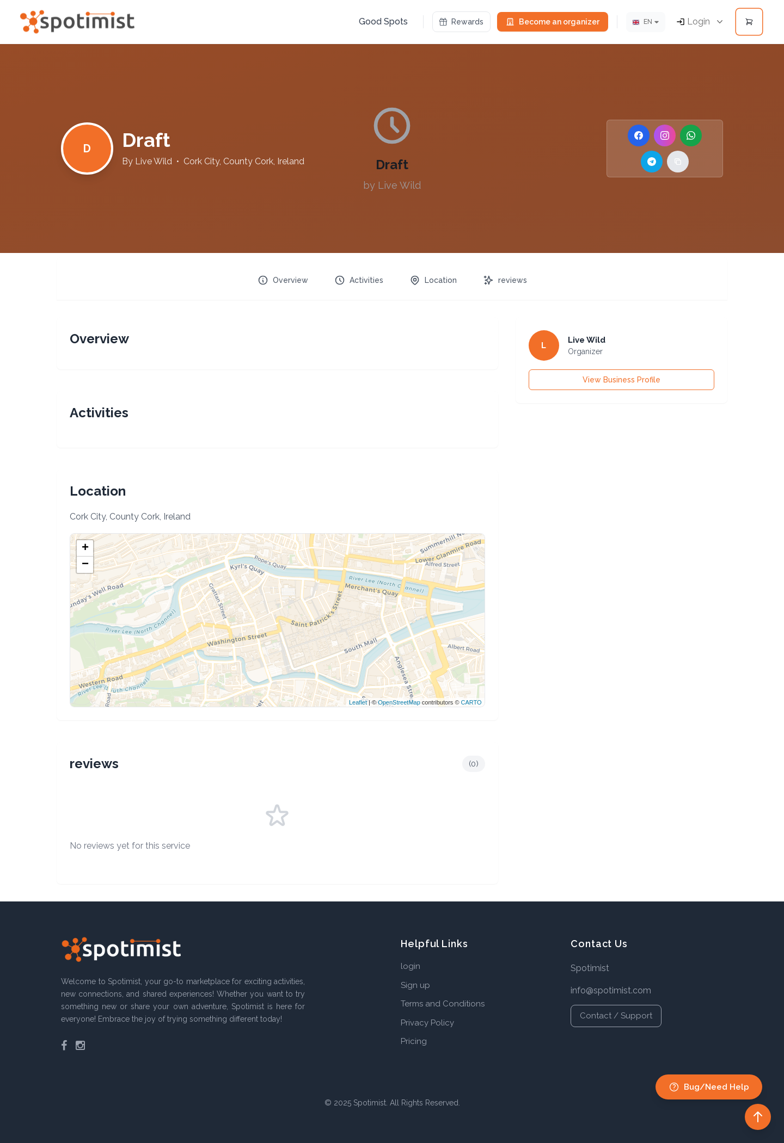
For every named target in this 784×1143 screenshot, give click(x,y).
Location (433, 280)
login (410, 966)
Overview (283, 280)
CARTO (471, 702)
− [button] (85, 565)
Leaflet (358, 702)
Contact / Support (616, 1016)
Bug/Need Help (709, 1087)
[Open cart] (749, 22)
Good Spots (383, 21)
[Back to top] (758, 1117)
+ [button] (85, 548)
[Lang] (645, 22)
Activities (358, 280)
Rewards (461, 21)
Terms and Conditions (443, 1004)
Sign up (415, 985)
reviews (505, 280)
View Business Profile (621, 379)
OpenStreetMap (399, 702)
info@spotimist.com (611, 990)
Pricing (414, 1041)
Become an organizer (552, 21)
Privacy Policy (427, 1023)
